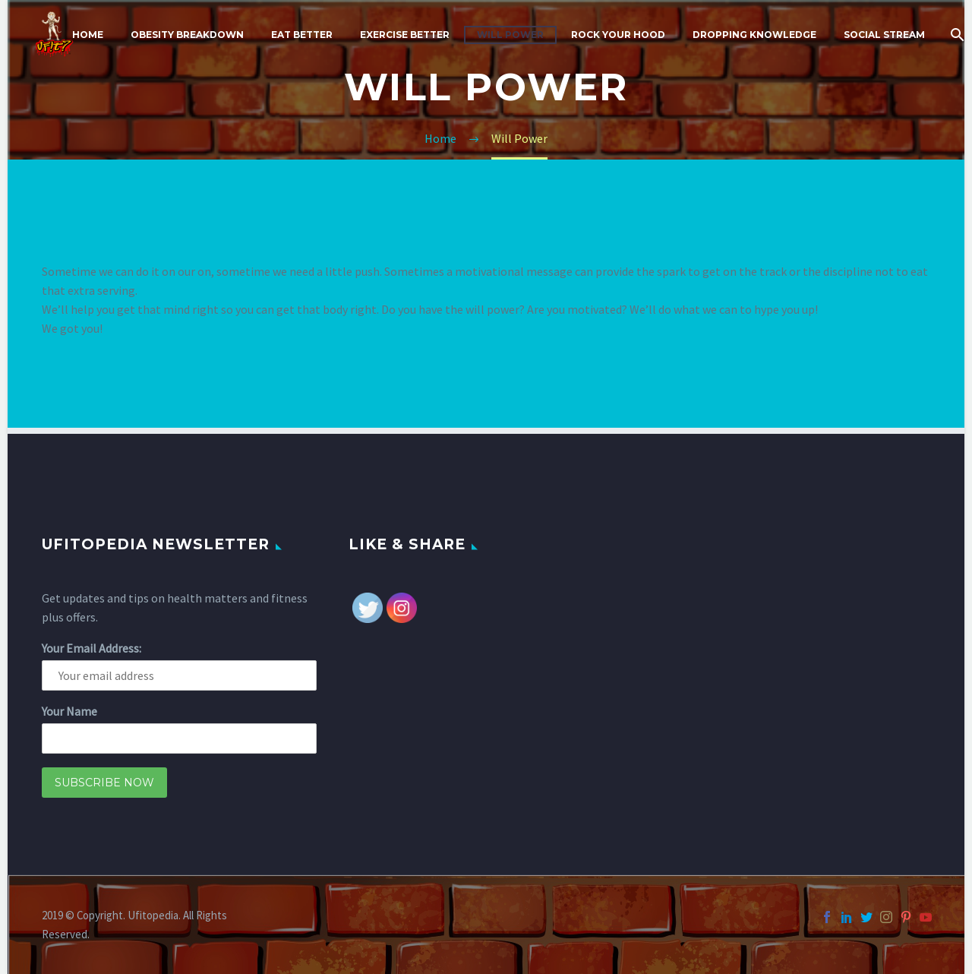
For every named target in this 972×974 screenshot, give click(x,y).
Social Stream (884, 34)
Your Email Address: (91, 648)
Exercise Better (405, 34)
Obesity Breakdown (187, 34)
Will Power (510, 34)
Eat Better (302, 34)
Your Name (69, 711)
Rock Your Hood (618, 34)
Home (87, 34)
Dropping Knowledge (754, 34)
